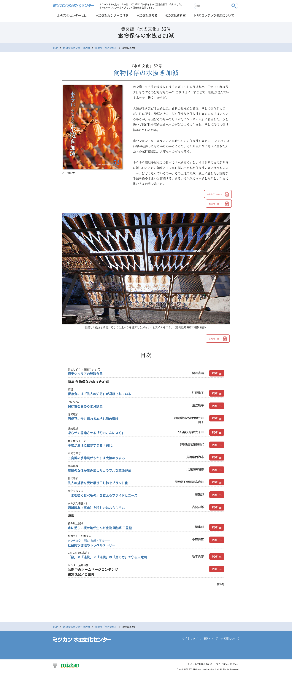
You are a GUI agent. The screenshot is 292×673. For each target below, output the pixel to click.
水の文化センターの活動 (112, 15)
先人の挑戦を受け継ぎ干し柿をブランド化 (99, 483)
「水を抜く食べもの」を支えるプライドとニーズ (105, 495)
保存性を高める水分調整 (86, 406)
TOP (55, 47)
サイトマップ (190, 639)
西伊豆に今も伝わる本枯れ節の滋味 (94, 419)
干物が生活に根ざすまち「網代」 (93, 445)
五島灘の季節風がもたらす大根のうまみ (98, 458)
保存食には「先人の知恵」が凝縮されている (101, 394)
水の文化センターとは (72, 15)
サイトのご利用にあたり (197, 664)
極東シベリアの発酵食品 (86, 374)
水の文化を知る (147, 15)
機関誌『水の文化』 (106, 47)
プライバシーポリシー (226, 664)
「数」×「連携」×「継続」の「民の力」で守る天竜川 (110, 557)
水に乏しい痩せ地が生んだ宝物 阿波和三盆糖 (102, 528)
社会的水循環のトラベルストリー (93, 543)
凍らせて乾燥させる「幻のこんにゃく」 (98, 433)
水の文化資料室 (175, 15)
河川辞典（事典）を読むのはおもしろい (98, 508)
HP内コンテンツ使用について (214, 15)
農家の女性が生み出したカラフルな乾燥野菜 (101, 470)
